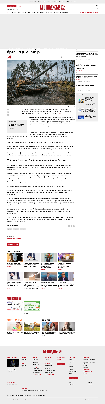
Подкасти (89, 12)
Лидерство (36, 368)
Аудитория (71, 384)
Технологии (40, 12)
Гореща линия (87, 371)
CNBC (60, 113)
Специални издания (74, 374)
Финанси (35, 359)
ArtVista (71, 369)
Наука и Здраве (49, 374)
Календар (85, 367)
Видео (59, 360)
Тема (70, 362)
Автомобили (61, 357)
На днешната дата (50, 370)
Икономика (36, 364)
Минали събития (87, 360)
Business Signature (73, 371)
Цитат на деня (49, 372)
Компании (35, 360)
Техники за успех (37, 370)
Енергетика (36, 362)
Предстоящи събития (89, 359)
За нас (70, 382)
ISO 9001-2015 (91, 384)
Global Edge (72, 360)
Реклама (47, 359)
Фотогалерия (48, 365)
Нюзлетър (61, 364)
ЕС (22, 368)
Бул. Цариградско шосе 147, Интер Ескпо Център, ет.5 (34, 390)
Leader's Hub (72, 366)
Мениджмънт (32, 12)
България (13, 12)
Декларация (71, 385)
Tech (70, 364)
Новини (85, 365)
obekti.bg (47, 1)
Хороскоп (47, 368)
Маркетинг (49, 12)
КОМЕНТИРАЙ (13, 244)
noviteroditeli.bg (40, 1)
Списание (83, 12)
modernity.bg (32, 1)
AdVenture (71, 367)
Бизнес (24, 12)
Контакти (86, 374)
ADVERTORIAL (81, 94)
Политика (24, 359)
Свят (19, 12)
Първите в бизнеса (62, 1)
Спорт (59, 359)
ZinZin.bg (53, 1)
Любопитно (57, 12)
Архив (70, 373)
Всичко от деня (66, 12)
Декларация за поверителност (23, 395)
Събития (95, 12)
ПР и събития (48, 360)
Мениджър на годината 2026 (89, 363)
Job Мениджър (37, 372)
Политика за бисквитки (39, 395)
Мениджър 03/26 (72, 1)
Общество (24, 360)
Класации (47, 366)
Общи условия (10, 395)
